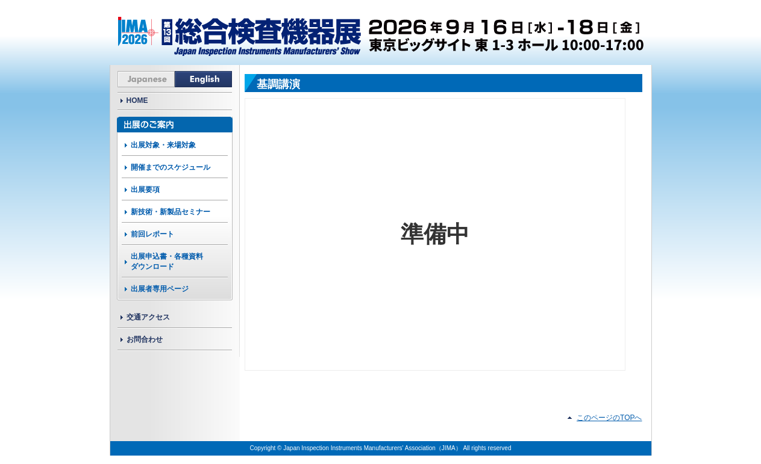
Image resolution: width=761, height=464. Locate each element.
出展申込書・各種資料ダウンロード (167, 261)
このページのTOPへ (609, 417)
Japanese (146, 79)
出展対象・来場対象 (163, 145)
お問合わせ (145, 339)
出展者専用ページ (160, 289)
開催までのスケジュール (170, 167)
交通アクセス (148, 317)
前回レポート (152, 234)
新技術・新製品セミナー (170, 212)
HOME (137, 100)
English (203, 79)
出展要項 (145, 189)
